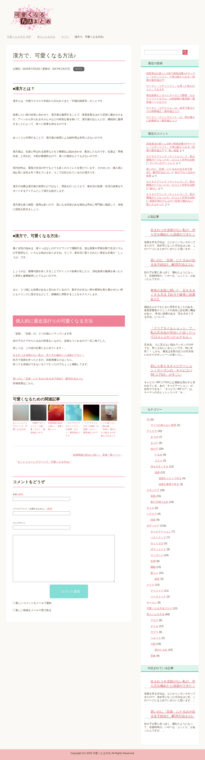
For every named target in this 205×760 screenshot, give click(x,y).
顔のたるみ (161, 649)
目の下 (154, 448)
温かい (153, 188)
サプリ (78, 69)
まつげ (154, 437)
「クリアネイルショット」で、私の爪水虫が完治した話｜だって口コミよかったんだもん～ (173, 332)
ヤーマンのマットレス (162, 163)
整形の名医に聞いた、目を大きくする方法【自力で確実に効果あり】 (173, 295)
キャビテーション (161, 531)
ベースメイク (158, 596)
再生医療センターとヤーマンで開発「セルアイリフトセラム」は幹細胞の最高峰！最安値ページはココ (170, 98)
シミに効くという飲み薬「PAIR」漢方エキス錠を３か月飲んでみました (109, 427)
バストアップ (158, 537)
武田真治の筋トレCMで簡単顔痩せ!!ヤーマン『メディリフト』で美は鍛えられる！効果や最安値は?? (170, 76)
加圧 (157, 579)
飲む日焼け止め (159, 502)
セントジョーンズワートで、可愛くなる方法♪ (20, 426)
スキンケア (153, 490)
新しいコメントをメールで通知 (33, 598)
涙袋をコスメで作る (170, 478)
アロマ (154, 620)
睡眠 (153, 567)
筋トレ (154, 573)
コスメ (158, 460)
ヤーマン (152, 602)
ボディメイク (158, 549)
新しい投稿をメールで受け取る (33, 605)
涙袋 (157, 472)
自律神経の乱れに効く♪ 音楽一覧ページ (55, 426)
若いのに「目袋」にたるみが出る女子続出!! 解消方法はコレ (48, 378)
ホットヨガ (157, 543)
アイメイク (157, 590)
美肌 (153, 496)
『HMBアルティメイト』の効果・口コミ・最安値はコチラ (38, 427)
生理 (153, 561)
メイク (150, 584)
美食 (153, 655)
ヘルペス (156, 638)
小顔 (153, 644)
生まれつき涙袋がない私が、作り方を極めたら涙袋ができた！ (49, 355)
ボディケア (153, 525)
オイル (154, 626)
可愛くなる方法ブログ (159, 608)
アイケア (152, 431)
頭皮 (153, 519)
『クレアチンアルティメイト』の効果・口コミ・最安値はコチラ (73, 427)
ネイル (150, 508)
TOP (19, 36)
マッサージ (157, 555)
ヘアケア (152, 513)
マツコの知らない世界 (163, 425)
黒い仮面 (173, 150)
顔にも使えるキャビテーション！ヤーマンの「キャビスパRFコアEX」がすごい (171, 370)
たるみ (158, 454)
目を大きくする (159, 466)
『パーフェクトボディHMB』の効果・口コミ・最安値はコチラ (91, 427)
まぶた (154, 443)
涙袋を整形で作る (169, 484)
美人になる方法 (155, 614)
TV (148, 419)
